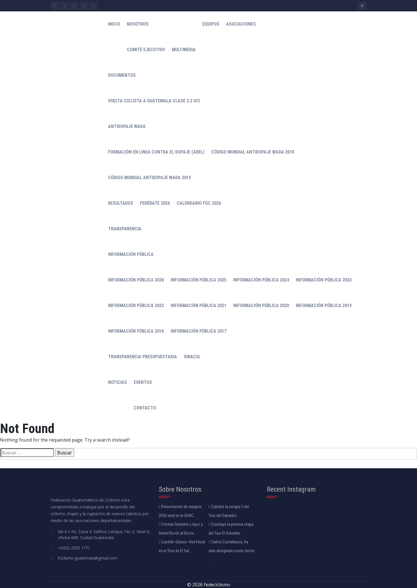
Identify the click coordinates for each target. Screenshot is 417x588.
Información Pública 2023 (324, 280)
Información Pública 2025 (198, 280)
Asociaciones (241, 24)
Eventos (143, 382)
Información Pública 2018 (136, 331)
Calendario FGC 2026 (199, 203)
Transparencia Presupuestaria (142, 356)
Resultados (120, 203)
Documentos (122, 75)
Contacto (145, 408)
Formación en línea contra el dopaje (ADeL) (156, 152)
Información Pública (131, 254)
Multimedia (184, 49)
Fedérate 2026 (155, 203)
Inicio (114, 24)
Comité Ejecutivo (146, 49)
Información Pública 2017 (198, 331)
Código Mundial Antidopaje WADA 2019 (149, 177)
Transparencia (124, 228)
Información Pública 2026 (136, 280)
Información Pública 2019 (324, 305)
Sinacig (192, 356)
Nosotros (137, 24)
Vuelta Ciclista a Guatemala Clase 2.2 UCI (154, 100)
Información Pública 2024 (261, 280)
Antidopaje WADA (127, 126)
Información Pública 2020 (261, 305)
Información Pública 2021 (198, 305)
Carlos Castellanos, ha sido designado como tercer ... (231, 550)
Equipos (211, 24)
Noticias (117, 382)
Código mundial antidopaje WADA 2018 (252, 152)
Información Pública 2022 (136, 305)
